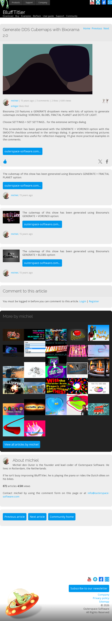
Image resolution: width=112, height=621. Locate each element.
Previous (97, 28)
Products (16, 2)
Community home (62, 517)
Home (86, 28)
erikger (15, 106)
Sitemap (104, 601)
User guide (48, 16)
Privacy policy (101, 598)
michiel (14, 100)
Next (106, 28)
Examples (26, 16)
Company (43, 2)
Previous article (14, 517)
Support (29, 2)
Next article (37, 517)
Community (71, 16)
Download (8, 16)
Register (94, 301)
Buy (17, 16)
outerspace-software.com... (22, 151)
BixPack (37, 16)
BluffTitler (14, 12)
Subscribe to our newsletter (89, 588)
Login (82, 301)
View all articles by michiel (21, 444)
